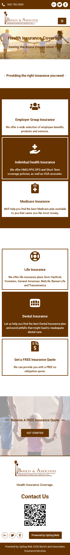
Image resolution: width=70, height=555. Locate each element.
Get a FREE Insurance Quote (35, 360)
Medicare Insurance (35, 201)
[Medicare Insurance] (35, 188)
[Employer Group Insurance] (35, 106)
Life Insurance (35, 270)
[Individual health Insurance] (35, 149)
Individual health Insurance (35, 162)
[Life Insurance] (35, 256)
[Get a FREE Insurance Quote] (35, 346)
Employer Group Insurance (35, 120)
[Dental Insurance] (35, 303)
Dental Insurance (35, 316)
